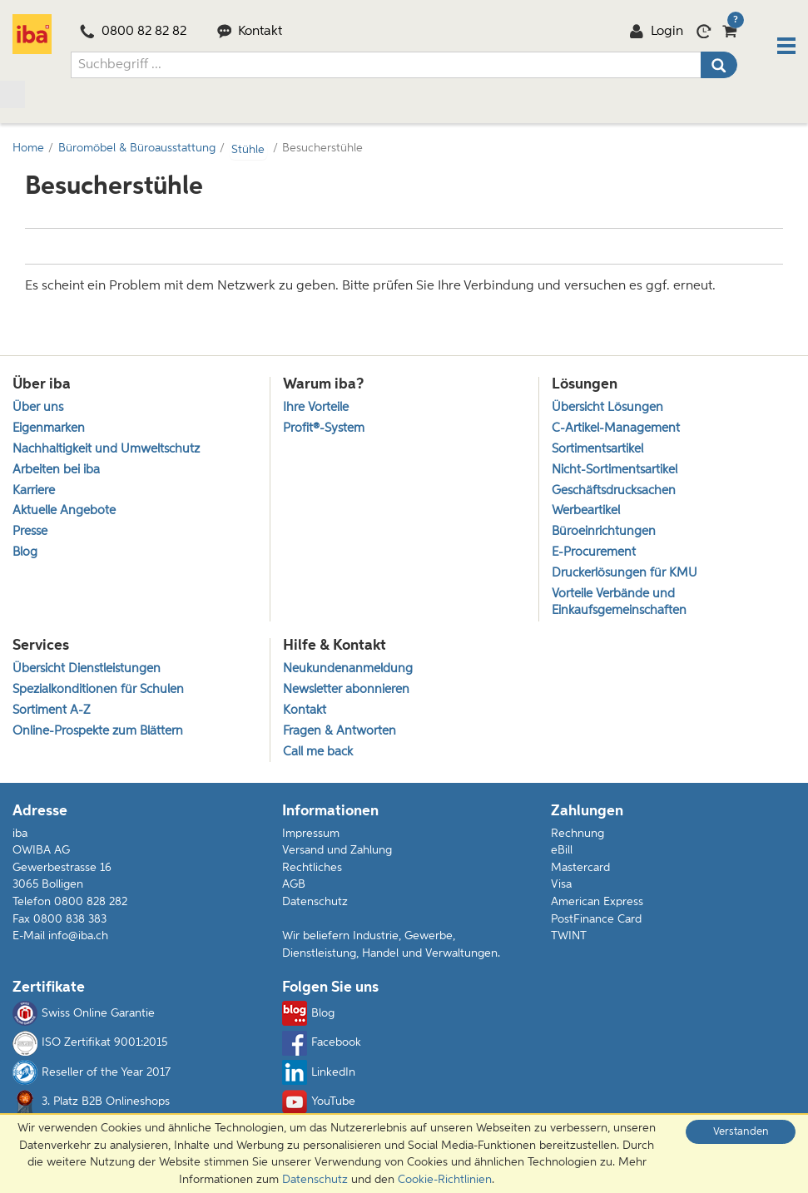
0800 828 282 (90, 906)
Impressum (311, 838)
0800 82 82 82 (133, 34)
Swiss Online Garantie (83, 1018)
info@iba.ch (78, 941)
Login (656, 34)
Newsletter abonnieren (346, 692)
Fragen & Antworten (339, 735)
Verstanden (741, 1131)
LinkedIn (318, 1077)
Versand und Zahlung (337, 855)
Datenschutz (315, 906)
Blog (308, 1018)
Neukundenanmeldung (348, 672)
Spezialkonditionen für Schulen (98, 692)
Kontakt (250, 34)
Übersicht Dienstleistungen (86, 672)
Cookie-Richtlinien (445, 1180)
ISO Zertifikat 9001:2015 (89, 1047)
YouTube (318, 1106)
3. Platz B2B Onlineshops (91, 1106)
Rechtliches (312, 872)
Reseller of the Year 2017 (91, 1077)
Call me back (318, 756)
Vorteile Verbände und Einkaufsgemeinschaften (619, 604)
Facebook (321, 1047)
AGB (293, 889)
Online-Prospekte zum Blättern (97, 735)
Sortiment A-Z (51, 714)
